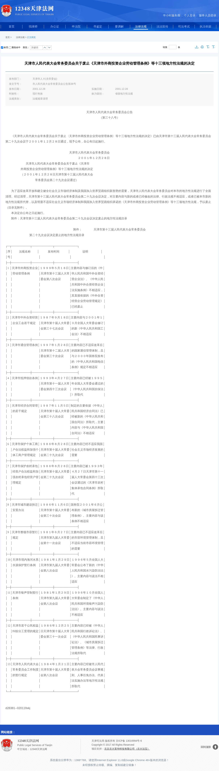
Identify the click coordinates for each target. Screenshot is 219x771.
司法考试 (184, 26)
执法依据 (205, 26)
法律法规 (141, 26)
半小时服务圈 (171, 15)
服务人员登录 (207, 15)
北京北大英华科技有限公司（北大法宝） (127, 748)
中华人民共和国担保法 (88, 389)
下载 (196, 46)
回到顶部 (206, 746)
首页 (11, 26)
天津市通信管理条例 (25, 344)
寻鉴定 (97, 26)
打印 (202, 46)
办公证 (54, 26)
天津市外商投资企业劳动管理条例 (146, 201)
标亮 (6, 47)
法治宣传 (162, 26)
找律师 (33, 26)
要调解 (119, 26)
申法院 (76, 26)
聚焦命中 (16, 47)
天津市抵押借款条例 (25, 378)
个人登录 (189, 15)
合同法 (93, 411)
